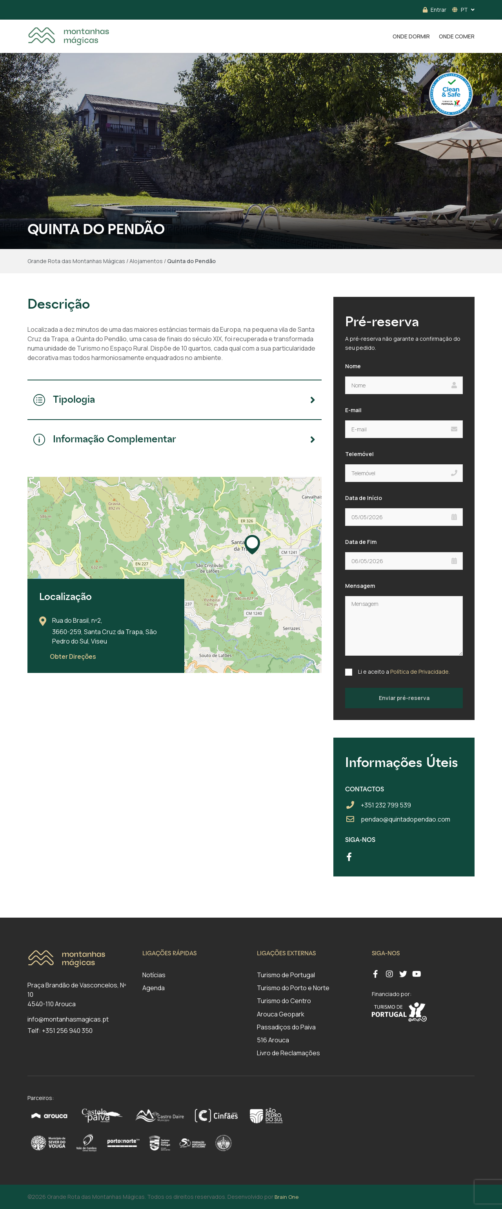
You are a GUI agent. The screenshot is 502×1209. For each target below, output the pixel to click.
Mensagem (360, 585)
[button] (252, 545)
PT (460, 9)
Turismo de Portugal (286, 975)
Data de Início (363, 498)
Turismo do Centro (284, 1000)
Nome (353, 366)
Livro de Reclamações (288, 1053)
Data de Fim (360, 541)
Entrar (434, 9)
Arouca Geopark (280, 1014)
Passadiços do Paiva (286, 1027)
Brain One (286, 1196)
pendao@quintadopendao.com (405, 819)
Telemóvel (359, 454)
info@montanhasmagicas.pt (68, 1019)
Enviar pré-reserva (404, 698)
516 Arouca (273, 1040)
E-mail (353, 410)
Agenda (153, 988)
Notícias (154, 975)
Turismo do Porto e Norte (293, 988)
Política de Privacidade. (420, 671)
